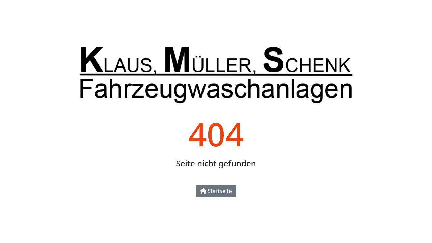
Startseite (216, 191)
